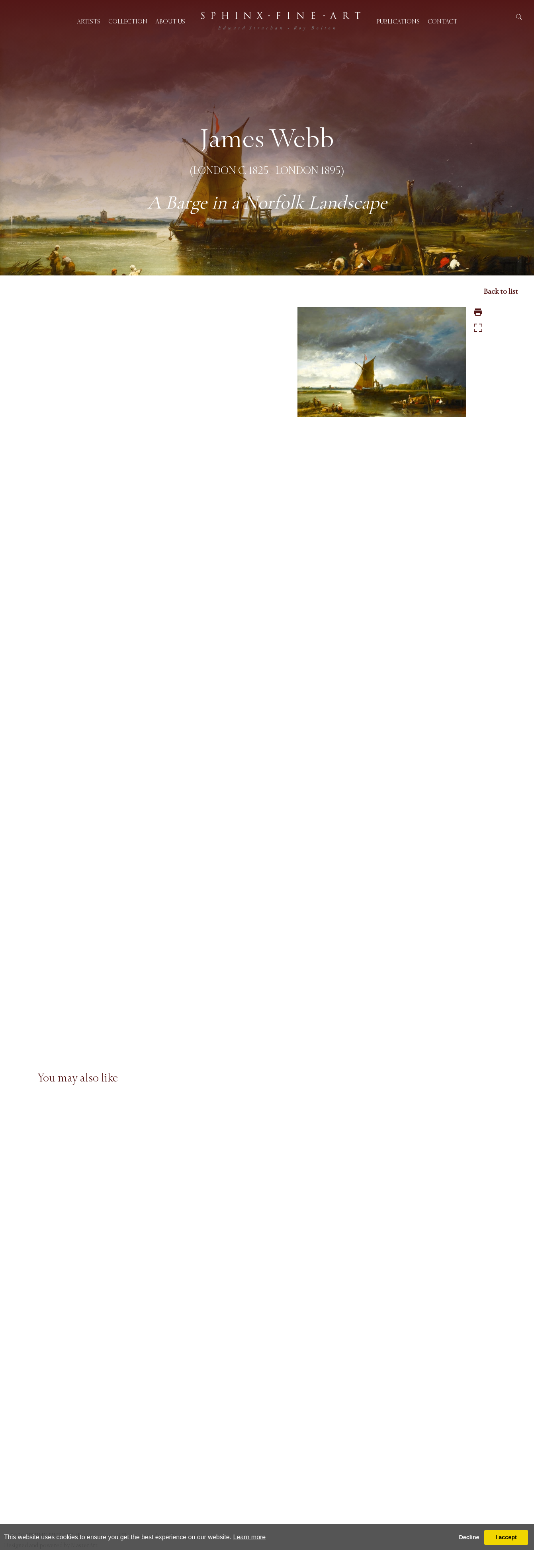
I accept (506, 1537)
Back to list (500, 291)
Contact (442, 21)
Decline (469, 1537)
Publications (398, 21)
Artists (88, 21)
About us (170, 21)
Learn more (249, 1537)
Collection (127, 21)
